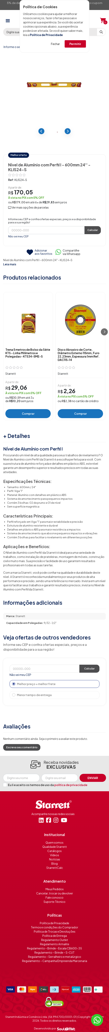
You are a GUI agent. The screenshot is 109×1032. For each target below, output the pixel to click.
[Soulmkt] (66, 1028)
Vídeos (54, 855)
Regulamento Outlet (54, 940)
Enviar (93, 778)
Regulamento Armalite (54, 944)
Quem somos (54, 842)
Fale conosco (54, 897)
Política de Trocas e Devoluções (54, 931)
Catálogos (54, 851)
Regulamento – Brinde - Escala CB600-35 (54, 948)
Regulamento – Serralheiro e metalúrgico (54, 956)
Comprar (28, 413)
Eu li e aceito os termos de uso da (47, 785)
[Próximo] (104, 331)
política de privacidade (70, 785)
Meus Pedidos (55, 889)
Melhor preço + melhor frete (33, 684)
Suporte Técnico (54, 901)
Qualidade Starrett (54, 846)
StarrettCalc (54, 867)
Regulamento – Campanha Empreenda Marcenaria (54, 961)
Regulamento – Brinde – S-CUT (54, 952)
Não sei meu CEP (18, 236)
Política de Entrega (54, 935)
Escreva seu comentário (21, 747)
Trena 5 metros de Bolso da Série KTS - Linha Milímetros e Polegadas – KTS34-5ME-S (27, 353)
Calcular (92, 230)
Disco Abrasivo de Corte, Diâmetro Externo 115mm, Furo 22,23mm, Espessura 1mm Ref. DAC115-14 (78, 354)
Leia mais (9, 264)
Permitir (75, 44)
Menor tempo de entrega (32, 695)
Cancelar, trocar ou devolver (54, 893)
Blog (54, 863)
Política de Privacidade (46, 35)
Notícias (54, 859)
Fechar (55, 44)
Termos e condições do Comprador (54, 927)
